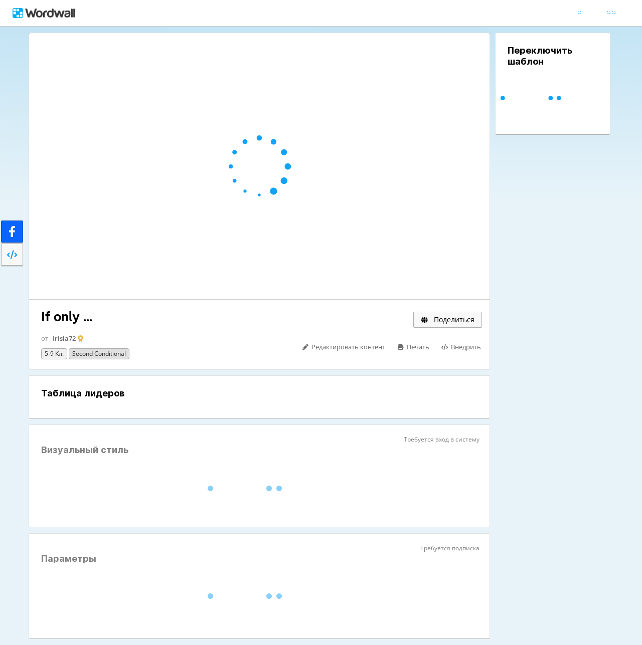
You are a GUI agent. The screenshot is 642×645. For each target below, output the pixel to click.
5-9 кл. (54, 353)
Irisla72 (64, 338)
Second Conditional (99, 353)
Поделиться (447, 319)
